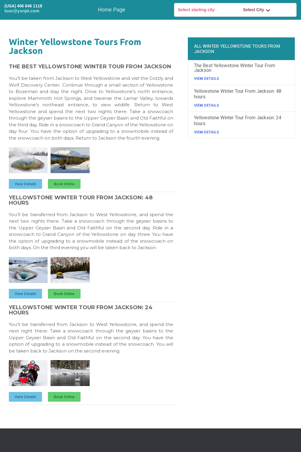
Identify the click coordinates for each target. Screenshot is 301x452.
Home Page (111, 10)
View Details (206, 78)
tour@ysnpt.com (21, 10)
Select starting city (196, 9)
